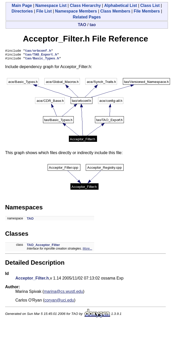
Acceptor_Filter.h (32, 280)
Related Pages (87, 17)
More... (87, 251)
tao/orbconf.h (38, 51)
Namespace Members (76, 11)
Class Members (115, 11)
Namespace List (51, 5)
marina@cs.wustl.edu (63, 294)
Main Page (22, 5)
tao (93, 25)
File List (44, 11)
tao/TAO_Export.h (41, 56)
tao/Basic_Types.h (42, 60)
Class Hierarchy (85, 5)
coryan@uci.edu (59, 302)
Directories (22, 11)
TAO (82, 25)
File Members (147, 11)
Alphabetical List (120, 5)
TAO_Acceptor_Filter (43, 247)
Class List (150, 5)
